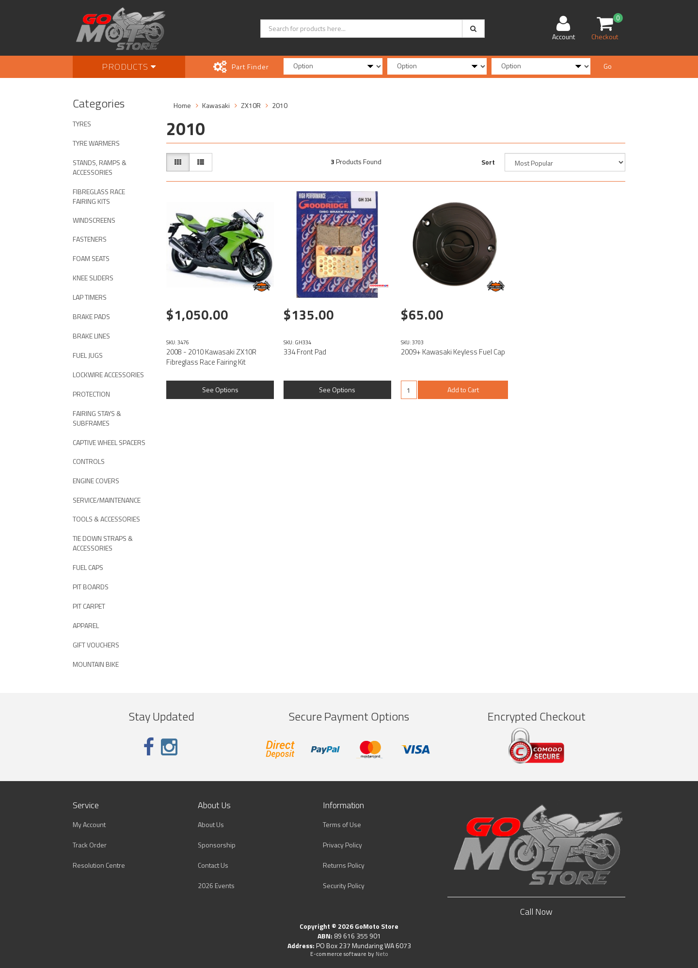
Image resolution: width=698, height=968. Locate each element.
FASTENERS (90, 239)
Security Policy (344, 885)
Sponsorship (217, 845)
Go (607, 66)
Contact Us (213, 865)
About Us (211, 824)
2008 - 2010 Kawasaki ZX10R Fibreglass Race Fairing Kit (211, 357)
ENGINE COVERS (96, 481)
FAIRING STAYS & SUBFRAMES (97, 418)
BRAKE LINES (91, 336)
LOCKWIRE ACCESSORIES (108, 374)
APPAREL (86, 625)
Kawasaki (216, 105)
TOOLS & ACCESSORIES (106, 519)
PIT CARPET (89, 606)
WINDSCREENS (94, 220)
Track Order (90, 845)
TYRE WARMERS (96, 143)
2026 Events (216, 885)
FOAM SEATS (91, 258)
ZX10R (251, 105)
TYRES (82, 124)
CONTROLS (89, 461)
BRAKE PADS (91, 316)
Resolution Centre (99, 865)
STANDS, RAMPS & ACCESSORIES (100, 167)
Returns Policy (344, 865)
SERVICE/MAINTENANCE (107, 500)
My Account (89, 824)
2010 (279, 105)
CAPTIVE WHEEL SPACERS (109, 442)
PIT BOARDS (91, 587)
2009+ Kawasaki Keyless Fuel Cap (453, 351)
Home (182, 105)
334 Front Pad (305, 351)
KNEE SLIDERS (93, 278)
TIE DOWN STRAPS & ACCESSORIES (103, 543)
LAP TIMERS (90, 297)
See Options (220, 389)
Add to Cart (463, 389)
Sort (488, 162)
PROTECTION (91, 394)
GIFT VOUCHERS (96, 645)
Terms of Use (342, 824)
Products (129, 66)
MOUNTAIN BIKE (96, 664)
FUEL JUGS (88, 355)
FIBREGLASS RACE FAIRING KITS (99, 196)
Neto (382, 954)
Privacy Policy (342, 845)
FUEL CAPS (88, 567)
